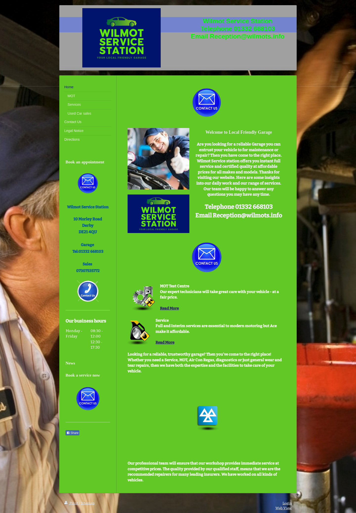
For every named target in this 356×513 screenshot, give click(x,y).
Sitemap (88, 503)
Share (72, 433)
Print (71, 503)
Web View (283, 508)
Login (287, 503)
